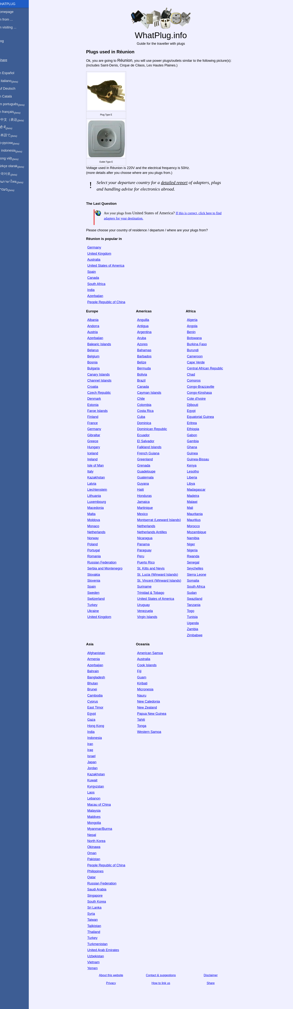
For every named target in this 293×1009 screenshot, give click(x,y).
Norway (95, 538)
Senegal (195, 562)
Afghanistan (98, 653)
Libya (193, 484)
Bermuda (146, 368)
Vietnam (96, 962)
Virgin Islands (150, 617)
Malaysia (96, 810)
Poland (95, 544)
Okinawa (96, 847)
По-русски (13, 143)
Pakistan (96, 859)
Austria (95, 332)
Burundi (195, 350)
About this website (113, 975)
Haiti (143, 489)
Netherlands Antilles (154, 532)
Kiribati (145, 683)
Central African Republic (207, 368)
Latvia (94, 484)
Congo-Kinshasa (201, 393)
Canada (95, 278)
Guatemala (148, 477)
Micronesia (148, 689)
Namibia (195, 538)
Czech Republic (101, 393)
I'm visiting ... (11, 27)
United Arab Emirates (105, 950)
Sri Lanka (97, 907)
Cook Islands (149, 665)
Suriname (147, 586)
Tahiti (143, 720)
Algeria (194, 320)
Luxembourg (99, 502)
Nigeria (194, 550)
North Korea (99, 841)
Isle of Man (98, 465)
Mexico (145, 514)
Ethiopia (195, 429)
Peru (143, 556)
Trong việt (13, 158)
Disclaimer (213, 975)
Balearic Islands (101, 344)
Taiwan (95, 920)
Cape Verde (198, 362)
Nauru (144, 695)
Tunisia (194, 617)
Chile (143, 399)
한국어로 (12, 174)
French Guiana (151, 453)
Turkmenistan (100, 944)
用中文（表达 (15, 120)
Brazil (144, 380)
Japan (94, 762)
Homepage (10, 12)
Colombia (147, 405)
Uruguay (146, 605)
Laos (93, 792)
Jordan (95, 768)
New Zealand (149, 707)
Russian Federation (104, 562)
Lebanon (96, 798)
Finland (95, 417)
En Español (10, 73)
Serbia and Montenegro (107, 568)
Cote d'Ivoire (198, 399)
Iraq (92, 750)
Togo (193, 611)
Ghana (194, 447)
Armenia (96, 659)
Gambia (195, 441)
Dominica (147, 423)
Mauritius (196, 520)
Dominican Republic (154, 429)
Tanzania (196, 605)
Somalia (195, 580)
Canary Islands (101, 374)
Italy (93, 471)
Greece (95, 441)
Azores (145, 344)
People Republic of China (109, 302)
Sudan (194, 593)
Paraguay (147, 550)
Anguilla (146, 320)
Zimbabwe (197, 635)
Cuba (144, 417)
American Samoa (152, 653)
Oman (94, 853)
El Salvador (148, 441)
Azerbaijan (98, 296)
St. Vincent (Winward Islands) (162, 580)
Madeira (195, 496)
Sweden (96, 593)
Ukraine (95, 611)
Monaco (96, 526)
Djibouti (195, 405)
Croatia (95, 387)
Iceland (95, 453)
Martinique (147, 508)
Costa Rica (148, 411)
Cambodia (97, 695)
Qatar (94, 877)
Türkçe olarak (15, 166)
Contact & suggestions (163, 975)
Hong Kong (98, 726)
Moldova (96, 520)
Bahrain (95, 671)
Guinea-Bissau (200, 459)
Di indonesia (14, 151)
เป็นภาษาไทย (15, 182)
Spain (94, 272)
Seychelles (197, 568)
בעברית (10, 189)
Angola (194, 326)
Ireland (95, 459)
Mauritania (197, 514)
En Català (9, 96)
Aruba (144, 338)
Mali (192, 508)
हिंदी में (9, 127)
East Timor (98, 707)
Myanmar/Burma (102, 829)
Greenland (147, 459)
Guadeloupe (149, 471)
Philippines (98, 871)
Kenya (194, 465)
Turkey (95, 605)
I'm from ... (10, 19)
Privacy (113, 983)
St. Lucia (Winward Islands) (160, 574)
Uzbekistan (98, 956)
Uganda (195, 623)
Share (213, 983)
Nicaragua (147, 538)
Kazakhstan (98, 477)
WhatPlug (11, 4)
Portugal (96, 550)
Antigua (145, 326)
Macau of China (101, 804)
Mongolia (96, 823)
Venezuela (147, 611)
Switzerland (98, 599)
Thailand (96, 932)
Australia (96, 259)
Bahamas (147, 350)
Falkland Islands (152, 447)
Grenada (146, 465)
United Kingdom (102, 253)
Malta (94, 514)
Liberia (194, 477)
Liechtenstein (100, 489)
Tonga (144, 726)
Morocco (195, 526)
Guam (144, 677)
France (95, 423)
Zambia (195, 629)
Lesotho (195, 471)
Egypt (193, 411)
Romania (96, 556)
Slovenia (96, 580)
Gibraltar (96, 435)
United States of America (108, 265)
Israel (94, 756)
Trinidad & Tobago (153, 593)
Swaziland (197, 599)
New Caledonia (151, 701)
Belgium (96, 356)
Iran (92, 744)
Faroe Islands (100, 411)
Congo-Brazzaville (203, 387)
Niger (193, 544)
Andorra (96, 326)
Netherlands (99, 532)
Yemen (95, 968)
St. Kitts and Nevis (153, 568)
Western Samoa (152, 732)
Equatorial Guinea (202, 417)
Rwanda (195, 556)
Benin (193, 332)
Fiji (142, 671)
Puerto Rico (148, 562)
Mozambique (199, 532)
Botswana (196, 338)
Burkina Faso (199, 344)
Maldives (96, 817)
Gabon (194, 435)
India (93, 290)
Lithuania (96, 496)
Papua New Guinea (154, 714)
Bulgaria (96, 368)
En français (14, 112)
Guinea (194, 453)
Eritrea (194, 423)
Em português (16, 104)
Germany (97, 247)
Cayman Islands (152, 393)
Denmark (96, 399)
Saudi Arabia (99, 889)
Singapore (97, 895)
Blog (5, 41)
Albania (95, 320)
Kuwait (95, 780)
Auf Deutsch (11, 88)
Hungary (96, 447)
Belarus (95, 350)
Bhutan (95, 683)
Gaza (94, 720)
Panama (146, 544)
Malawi (194, 502)
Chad (193, 374)
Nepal (94, 835)
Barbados (147, 356)
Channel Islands (102, 380)
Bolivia (144, 374)
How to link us (163, 983)
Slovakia (96, 574)
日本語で (12, 135)
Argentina (147, 332)
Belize (144, 362)
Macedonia (98, 508)
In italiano (12, 81)
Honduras (147, 496)
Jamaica (146, 502)
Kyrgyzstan (98, 786)
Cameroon (197, 356)
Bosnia (95, 362)
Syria (93, 914)
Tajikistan (97, 926)
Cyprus (95, 701)
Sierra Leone (199, 574)
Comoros (196, 380)
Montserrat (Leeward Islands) (161, 520)
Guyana (145, 484)
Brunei (94, 689)
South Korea (99, 901)
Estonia (95, 405)
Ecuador (146, 435)
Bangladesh (98, 677)
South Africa (99, 284)
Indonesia (97, 738)
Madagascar (198, 489)
